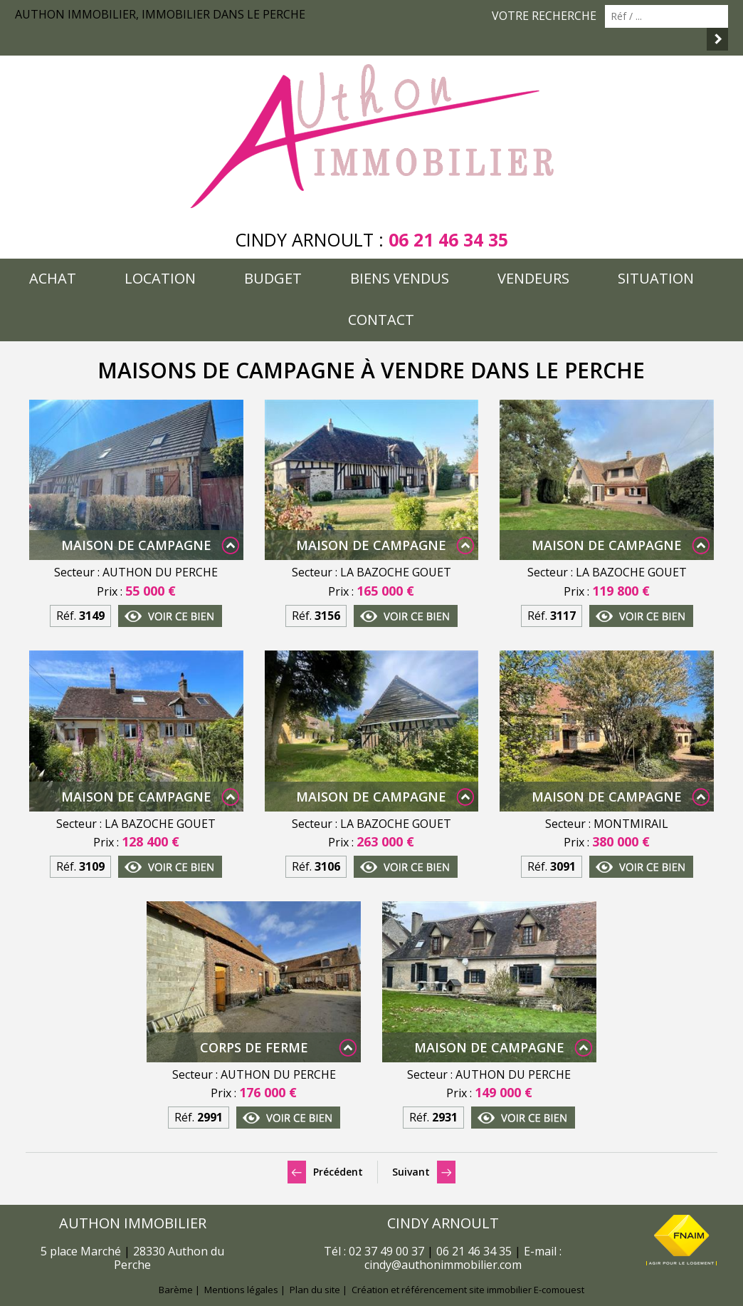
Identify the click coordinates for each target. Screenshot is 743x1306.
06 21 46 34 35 (448, 239)
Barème (176, 1289)
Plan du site (315, 1289)
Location (160, 278)
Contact (381, 319)
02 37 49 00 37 (386, 1251)
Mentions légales (241, 1289)
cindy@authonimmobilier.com (443, 1265)
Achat (52, 278)
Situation (656, 278)
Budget (273, 278)
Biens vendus (399, 278)
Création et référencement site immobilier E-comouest (468, 1289)
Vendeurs (533, 278)
